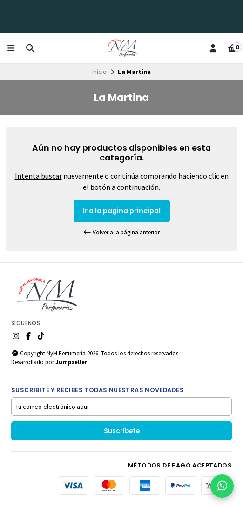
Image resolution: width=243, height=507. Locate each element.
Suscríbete (122, 431)
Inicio (99, 71)
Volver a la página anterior (121, 232)
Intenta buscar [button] (38, 175)
